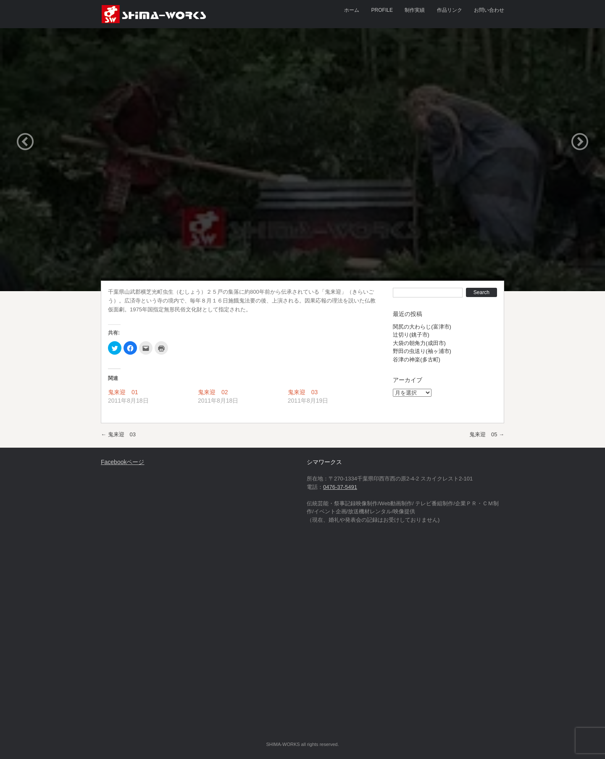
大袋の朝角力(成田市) (419, 343)
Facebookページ (122, 462)
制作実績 (415, 10)
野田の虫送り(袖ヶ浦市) (422, 351)
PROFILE (382, 10)
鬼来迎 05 (486, 434)
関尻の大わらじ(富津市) (422, 327)
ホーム (351, 10)
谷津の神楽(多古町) (416, 359)
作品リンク (449, 10)
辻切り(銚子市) (411, 335)
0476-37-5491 (340, 487)
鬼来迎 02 (213, 392)
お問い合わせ (489, 10)
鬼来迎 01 (123, 392)
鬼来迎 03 (303, 392)
